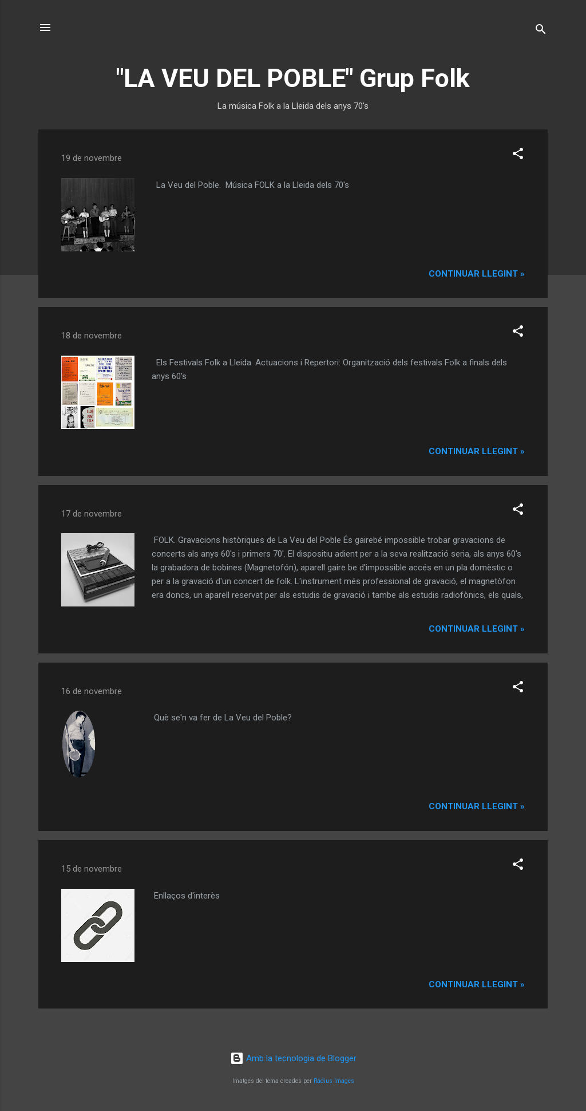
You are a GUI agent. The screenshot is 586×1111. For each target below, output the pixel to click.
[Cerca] (541, 31)
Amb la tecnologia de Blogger (293, 1058)
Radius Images (334, 1081)
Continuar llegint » (477, 274)
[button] (518, 155)
